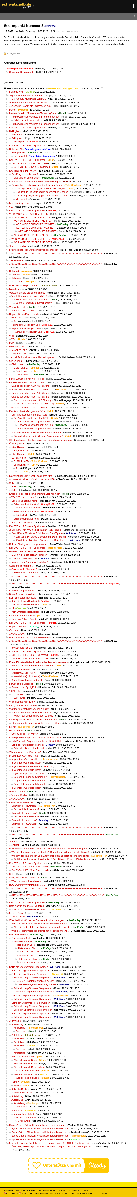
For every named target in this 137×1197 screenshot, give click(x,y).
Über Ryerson (16, 443)
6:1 (11, 206)
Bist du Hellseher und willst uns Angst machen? (36, 432)
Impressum (48, 1193)
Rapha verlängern (18, 626)
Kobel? (15, 1081)
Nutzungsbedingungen (64, 1193)
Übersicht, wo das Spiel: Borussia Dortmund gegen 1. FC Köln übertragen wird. (50, 1143)
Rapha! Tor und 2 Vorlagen (23, 594)
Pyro (11, 343)
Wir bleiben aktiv (17, 307)
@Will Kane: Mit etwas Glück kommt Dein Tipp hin (35, 530)
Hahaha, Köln (16, 91)
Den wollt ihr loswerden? (22, 802)
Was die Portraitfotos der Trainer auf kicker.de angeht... (38, 920)
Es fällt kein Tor (19, 457)
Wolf (11, 335)
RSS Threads (26, 1193)
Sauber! (13, 841)
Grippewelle (24, 1120)
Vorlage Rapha (17, 791)
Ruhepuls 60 (16, 149)
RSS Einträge (11, 1193)
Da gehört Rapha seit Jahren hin (28, 773)
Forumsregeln (103, 1193)
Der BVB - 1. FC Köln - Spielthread (26, 88)
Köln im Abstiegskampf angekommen (28, 544)
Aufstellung (15, 1021)
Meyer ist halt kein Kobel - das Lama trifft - (31, 476)
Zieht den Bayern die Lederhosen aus (31, 106)
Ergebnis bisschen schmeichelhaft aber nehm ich (34, 493)
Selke (12, 483)
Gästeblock (22, 515)
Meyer (12, 727)
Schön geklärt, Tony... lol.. (27, 120)
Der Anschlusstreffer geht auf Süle (27, 411)
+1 (12, 608)
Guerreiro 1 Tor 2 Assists (22, 615)
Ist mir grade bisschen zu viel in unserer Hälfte (33, 719)
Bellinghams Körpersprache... (24, 285)
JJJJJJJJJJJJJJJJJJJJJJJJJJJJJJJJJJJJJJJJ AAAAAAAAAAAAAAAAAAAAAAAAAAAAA (55, 253)
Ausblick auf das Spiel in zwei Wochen (29, 102)
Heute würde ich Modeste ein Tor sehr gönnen (33, 113)
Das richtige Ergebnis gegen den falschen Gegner (35, 181)
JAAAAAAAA (16, 260)
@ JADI (74, 31)
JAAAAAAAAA (16, 633)
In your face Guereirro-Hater (24, 755)
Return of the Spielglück (21, 683)
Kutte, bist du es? (20, 450)
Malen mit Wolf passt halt (24, 558)
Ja (15, 321)
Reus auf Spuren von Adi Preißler (26, 378)
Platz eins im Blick (18, 934)
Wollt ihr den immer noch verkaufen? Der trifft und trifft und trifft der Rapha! (48, 848)
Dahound (14, 271)
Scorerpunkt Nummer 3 (21, 72)
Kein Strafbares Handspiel (22, 597)
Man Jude (14, 289)
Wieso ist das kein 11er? (22, 701)
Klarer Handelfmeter (19, 669)
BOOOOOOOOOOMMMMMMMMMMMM (31, 637)
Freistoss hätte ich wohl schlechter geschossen (33, 249)
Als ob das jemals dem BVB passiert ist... (32, 389)
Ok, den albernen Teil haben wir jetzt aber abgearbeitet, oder (40, 440)
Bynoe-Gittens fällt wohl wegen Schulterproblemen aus (37, 1125)
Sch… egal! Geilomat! (22, 522)
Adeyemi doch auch (24, 1092)
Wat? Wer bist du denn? (23, 310)
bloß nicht (16, 317)
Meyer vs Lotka (17, 346)
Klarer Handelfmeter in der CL (27, 680)
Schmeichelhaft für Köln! (24, 500)
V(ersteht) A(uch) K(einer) (24, 673)
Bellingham (15, 131)
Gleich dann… (16, 361)
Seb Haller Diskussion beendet (27, 744)
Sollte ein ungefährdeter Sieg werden (28, 967)
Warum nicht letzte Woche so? (25, 752)
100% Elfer (15, 691)
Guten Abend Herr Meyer (24, 734)
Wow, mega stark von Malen (24, 877)
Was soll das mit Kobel (23, 1056)
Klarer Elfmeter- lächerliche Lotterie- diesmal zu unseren (38, 662)
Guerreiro (14, 630)
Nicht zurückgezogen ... (21, 203)
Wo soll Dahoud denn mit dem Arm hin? (32, 665)
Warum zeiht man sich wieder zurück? (29, 709)
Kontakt (38, 1193)
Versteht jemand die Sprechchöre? (27, 292)
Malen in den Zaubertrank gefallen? (27, 551)
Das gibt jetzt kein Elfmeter (23, 705)
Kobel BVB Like (19, 1089)
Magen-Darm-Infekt (24, 1114)
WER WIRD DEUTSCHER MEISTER (28, 214)
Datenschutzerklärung (85, 1193)
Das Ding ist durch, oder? (22, 171)
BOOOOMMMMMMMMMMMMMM (27, 884)
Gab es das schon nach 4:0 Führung (28, 382)
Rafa (11, 874)
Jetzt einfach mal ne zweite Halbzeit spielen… (33, 357)
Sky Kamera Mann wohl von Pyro (26, 95)
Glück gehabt (16, 730)
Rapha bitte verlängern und (23, 314)
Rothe (12, 109)
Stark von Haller (17, 246)
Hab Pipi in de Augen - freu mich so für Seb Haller (35, 737)
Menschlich (22, 199)
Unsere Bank (16, 913)
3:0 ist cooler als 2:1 (21, 647)
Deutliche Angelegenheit (22, 590)
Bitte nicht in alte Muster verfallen (26, 906)
